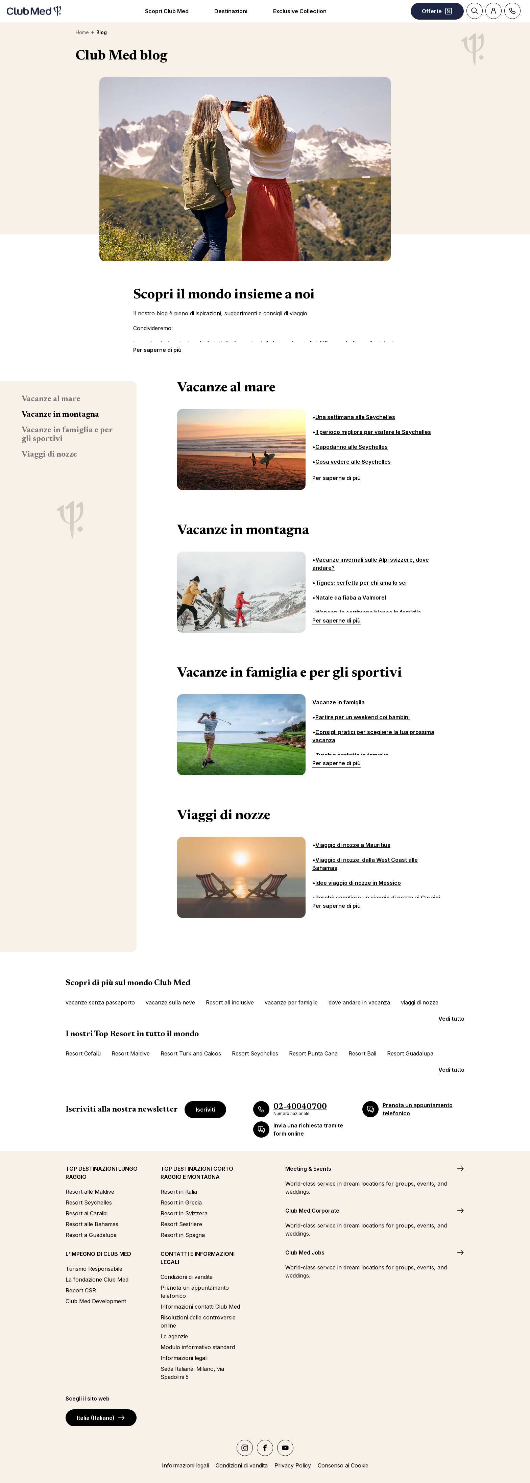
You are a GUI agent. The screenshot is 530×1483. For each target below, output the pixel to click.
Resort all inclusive (230, 1002)
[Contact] (512, 11)
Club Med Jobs (304, 1252)
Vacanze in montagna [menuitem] (60, 415)
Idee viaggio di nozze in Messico (358, 882)
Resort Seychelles (255, 1053)
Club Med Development (96, 1301)
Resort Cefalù (83, 1053)
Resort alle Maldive (90, 1191)
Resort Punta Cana (313, 1053)
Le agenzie (174, 1336)
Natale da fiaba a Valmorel (350, 597)
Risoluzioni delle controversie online (198, 1321)
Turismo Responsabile (94, 1268)
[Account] (493, 11)
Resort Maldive (131, 1053)
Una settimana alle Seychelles (355, 417)
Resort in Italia (179, 1191)
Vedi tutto (451, 1018)
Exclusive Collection (300, 11)
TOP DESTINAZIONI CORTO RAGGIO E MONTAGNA (197, 1172)
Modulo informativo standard (198, 1347)
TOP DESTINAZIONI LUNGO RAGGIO (102, 1172)
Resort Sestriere (181, 1224)
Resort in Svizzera (184, 1213)
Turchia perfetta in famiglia (351, 755)
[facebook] (265, 1448)
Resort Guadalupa (410, 1053)
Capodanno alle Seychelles (351, 446)
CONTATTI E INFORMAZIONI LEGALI (198, 1257)
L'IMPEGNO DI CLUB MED (98, 1253)
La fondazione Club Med (97, 1279)
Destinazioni (230, 11)
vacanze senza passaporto (100, 1002)
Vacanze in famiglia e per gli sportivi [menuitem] (67, 434)
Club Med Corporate (312, 1210)
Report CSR (81, 1290)
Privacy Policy (292, 1465)
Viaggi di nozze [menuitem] (49, 455)
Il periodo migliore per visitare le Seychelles (373, 432)
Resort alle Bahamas (92, 1224)
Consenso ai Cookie (343, 1465)
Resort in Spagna (183, 1235)
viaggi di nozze (419, 1002)
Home (82, 32)
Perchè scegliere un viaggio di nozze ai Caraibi (377, 897)
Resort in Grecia (181, 1202)
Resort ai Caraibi (86, 1213)
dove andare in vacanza (359, 1002)
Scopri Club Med (167, 11)
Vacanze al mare (226, 388)
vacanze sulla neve (170, 1002)
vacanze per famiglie (291, 1002)
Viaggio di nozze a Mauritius (352, 845)
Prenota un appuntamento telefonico (195, 1291)
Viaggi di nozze (223, 816)
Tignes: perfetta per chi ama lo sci (361, 582)
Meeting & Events (308, 1168)
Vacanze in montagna (243, 531)
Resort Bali (362, 1053)
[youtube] (285, 1448)
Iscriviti (205, 1109)
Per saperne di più (157, 349)
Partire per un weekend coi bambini (362, 717)
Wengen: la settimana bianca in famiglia (368, 612)
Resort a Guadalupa (91, 1235)
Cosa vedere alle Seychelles (353, 461)
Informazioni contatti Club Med (200, 1306)
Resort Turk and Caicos (191, 1053)
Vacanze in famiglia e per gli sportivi (289, 673)
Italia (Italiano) (101, 1418)
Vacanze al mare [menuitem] (51, 399)
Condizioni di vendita (187, 1276)
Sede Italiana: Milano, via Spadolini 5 (192, 1372)
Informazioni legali (184, 1358)
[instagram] (245, 1448)
